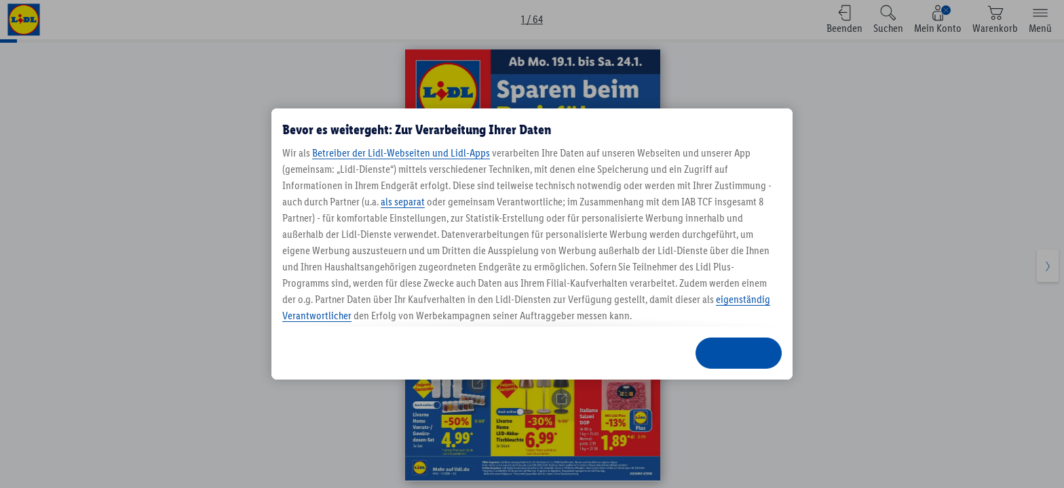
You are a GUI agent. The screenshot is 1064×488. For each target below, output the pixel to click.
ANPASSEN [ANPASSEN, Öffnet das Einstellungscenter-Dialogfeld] (641, 352)
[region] (532, 244)
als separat (403, 201)
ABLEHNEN (558, 352)
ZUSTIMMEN (738, 352)
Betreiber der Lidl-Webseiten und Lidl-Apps (401, 152)
